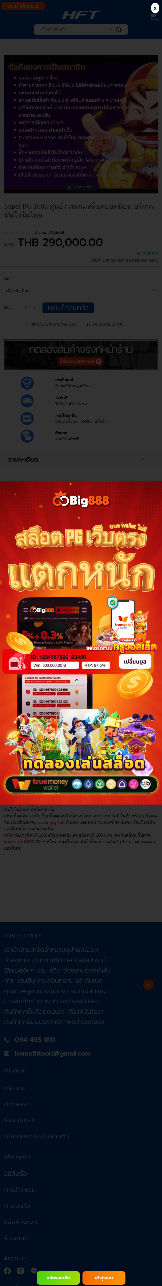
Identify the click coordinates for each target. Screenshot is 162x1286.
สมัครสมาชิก (58, 1278)
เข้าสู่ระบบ (104, 1278)
